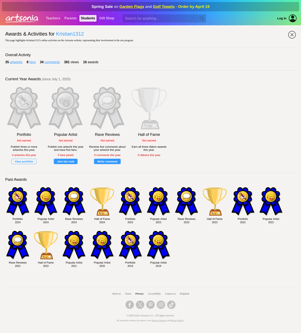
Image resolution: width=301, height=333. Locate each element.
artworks (16, 62)
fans (32, 62)
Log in (281, 18)
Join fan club (65, 161)
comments (52, 62)
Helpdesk (184, 293)
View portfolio (24, 161)
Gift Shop (106, 18)
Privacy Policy (177, 320)
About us (116, 293)
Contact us (170, 293)
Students (88, 18)
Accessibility (154, 293)
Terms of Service (159, 320)
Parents (70, 18)
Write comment (107, 161)
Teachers (53, 18)
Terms (128, 293)
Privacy (139, 293)
